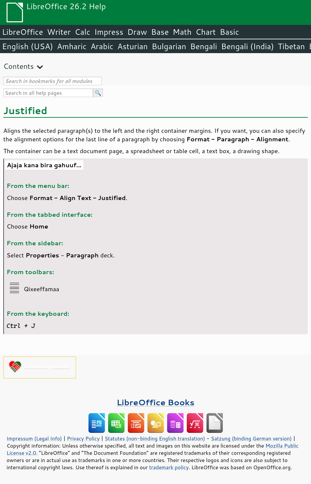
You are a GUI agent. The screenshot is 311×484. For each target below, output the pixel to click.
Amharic (72, 46)
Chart (205, 31)
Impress (109, 31)
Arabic (101, 46)
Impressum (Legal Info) (34, 438)
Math (182, 31)
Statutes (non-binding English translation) (155, 438)
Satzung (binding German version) (251, 438)
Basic (229, 31)
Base (160, 31)
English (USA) (27, 46)
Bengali (203, 46)
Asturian (132, 46)
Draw (137, 31)
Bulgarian (169, 46)
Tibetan (291, 46)
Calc (82, 31)
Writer (58, 31)
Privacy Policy (83, 438)
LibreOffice (22, 31)
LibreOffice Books (156, 402)
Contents (18, 66)
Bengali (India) (247, 46)
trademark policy (168, 467)
